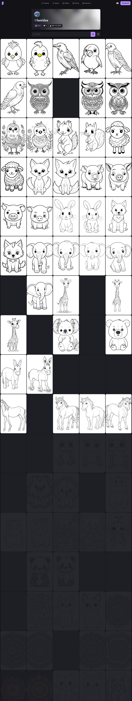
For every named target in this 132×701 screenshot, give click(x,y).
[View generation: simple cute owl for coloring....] (40, 98)
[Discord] (117, 3)
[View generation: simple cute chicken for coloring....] (13, 58)
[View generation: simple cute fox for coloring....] (40, 176)
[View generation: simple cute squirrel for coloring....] (66, 137)
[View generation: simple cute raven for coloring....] (118, 58)
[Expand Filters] (98, 34)
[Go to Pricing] (76, 3)
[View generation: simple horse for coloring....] (118, 374)
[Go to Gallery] (66, 3)
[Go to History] (56, 3)
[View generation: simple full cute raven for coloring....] (66, 58)
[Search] (93, 34)
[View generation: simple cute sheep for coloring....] (118, 137)
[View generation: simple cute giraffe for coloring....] (66, 295)
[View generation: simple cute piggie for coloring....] (92, 176)
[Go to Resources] (86, 3)
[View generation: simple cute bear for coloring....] (92, 334)
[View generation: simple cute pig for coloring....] (13, 216)
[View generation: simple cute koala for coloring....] (40, 334)
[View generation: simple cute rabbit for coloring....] (66, 216)
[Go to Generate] (45, 3)
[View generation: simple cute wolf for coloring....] (118, 216)
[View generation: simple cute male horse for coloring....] (66, 374)
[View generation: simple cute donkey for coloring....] (13, 374)
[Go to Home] (2, 3)
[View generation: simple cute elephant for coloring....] (13, 295)
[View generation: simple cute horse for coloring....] (40, 413)
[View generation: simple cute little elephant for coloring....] (40, 255)
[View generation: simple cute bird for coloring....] (13, 137)
